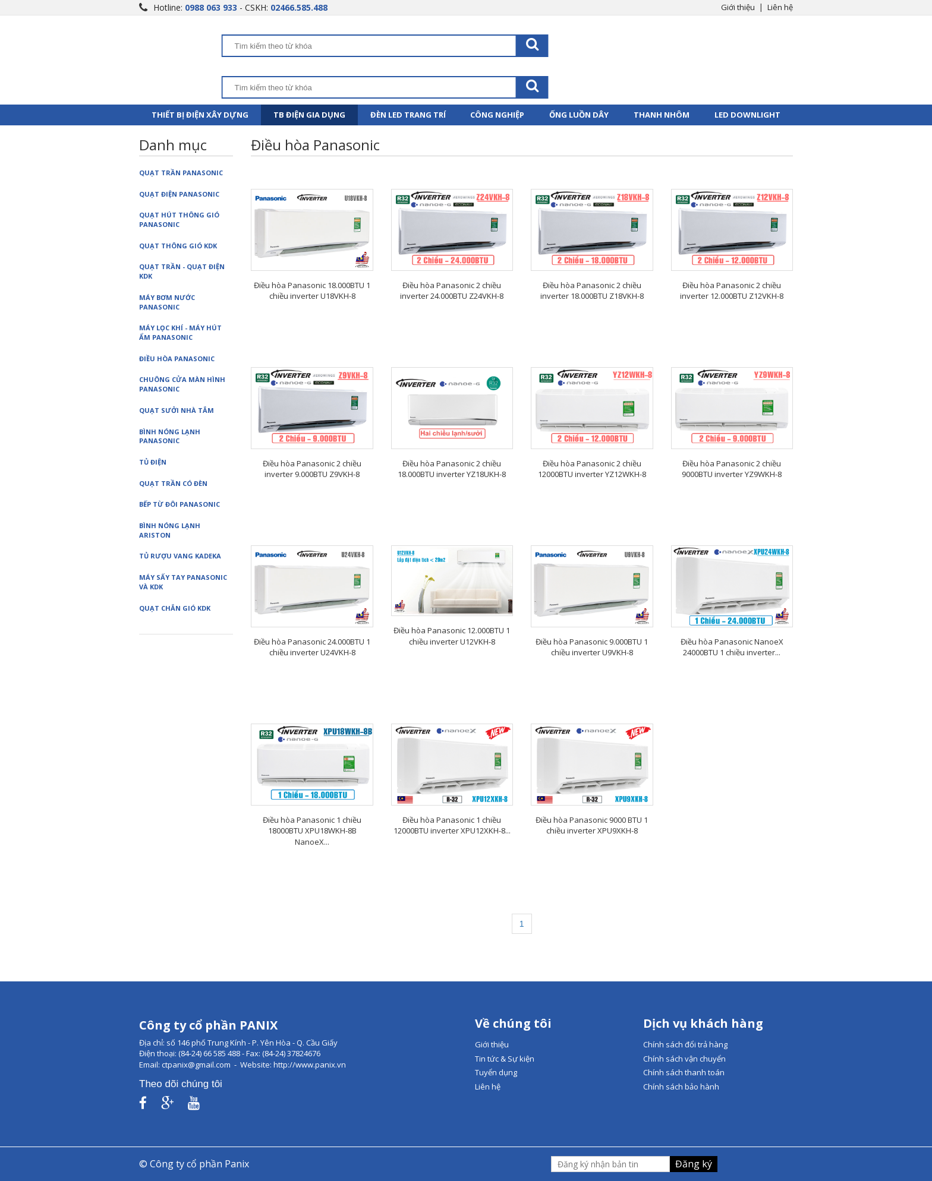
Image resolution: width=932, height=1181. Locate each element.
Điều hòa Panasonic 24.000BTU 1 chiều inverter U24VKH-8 (312, 647)
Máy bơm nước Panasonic (167, 302)
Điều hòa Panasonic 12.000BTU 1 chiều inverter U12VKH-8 (451, 636)
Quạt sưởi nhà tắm (176, 410)
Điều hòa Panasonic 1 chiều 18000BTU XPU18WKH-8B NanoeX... (312, 830)
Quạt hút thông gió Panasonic (179, 219)
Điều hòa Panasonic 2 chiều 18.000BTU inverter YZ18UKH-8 (452, 469)
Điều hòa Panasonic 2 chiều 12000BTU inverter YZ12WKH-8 (592, 469)
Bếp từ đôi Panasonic (179, 504)
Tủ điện (152, 461)
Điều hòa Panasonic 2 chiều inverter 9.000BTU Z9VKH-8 (312, 469)
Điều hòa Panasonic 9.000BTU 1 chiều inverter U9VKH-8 (592, 647)
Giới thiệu (738, 7)
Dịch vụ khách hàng (703, 1023)
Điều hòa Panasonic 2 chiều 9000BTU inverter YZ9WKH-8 (732, 469)
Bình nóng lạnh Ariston (169, 530)
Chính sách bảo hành (681, 1086)
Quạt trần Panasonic (181, 172)
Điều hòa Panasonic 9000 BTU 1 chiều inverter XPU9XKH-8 (592, 825)
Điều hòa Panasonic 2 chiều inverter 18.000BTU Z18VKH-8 (592, 291)
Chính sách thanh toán (684, 1072)
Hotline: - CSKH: (240, 7)
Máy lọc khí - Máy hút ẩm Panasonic (180, 332)
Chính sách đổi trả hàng (685, 1044)
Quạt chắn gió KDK (174, 608)
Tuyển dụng (496, 1072)
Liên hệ (780, 7)
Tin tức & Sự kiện (504, 1058)
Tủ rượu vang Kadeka (180, 555)
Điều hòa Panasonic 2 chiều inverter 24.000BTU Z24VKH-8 (451, 291)
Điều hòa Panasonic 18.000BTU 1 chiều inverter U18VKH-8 (312, 291)
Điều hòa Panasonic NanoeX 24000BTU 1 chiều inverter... (732, 647)
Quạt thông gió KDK (178, 245)
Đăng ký (693, 1163)
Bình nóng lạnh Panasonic (169, 436)
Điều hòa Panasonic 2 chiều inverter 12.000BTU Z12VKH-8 (731, 291)
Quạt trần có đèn (173, 483)
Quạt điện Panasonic (179, 194)
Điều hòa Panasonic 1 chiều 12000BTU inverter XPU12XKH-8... (452, 825)
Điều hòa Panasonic (177, 358)
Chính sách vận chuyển (684, 1058)
